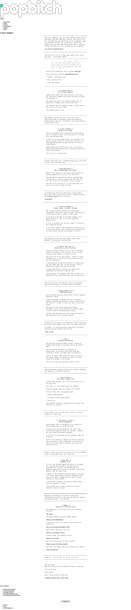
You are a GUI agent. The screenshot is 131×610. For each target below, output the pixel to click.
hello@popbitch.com (71, 74)
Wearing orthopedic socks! (55, 532)
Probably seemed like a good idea (56, 578)
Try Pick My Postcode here (54, 49)
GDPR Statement (8, 608)
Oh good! (49, 514)
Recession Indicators (8, 590)
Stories (5, 23)
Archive (5, 25)
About (5, 29)
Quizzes (5, 28)
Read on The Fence (53, 538)
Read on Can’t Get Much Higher (57, 544)
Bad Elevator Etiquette (9, 589)
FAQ (4, 606)
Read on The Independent (55, 519)
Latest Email (6, 22)
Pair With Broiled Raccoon (10, 593)
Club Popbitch (7, 26)
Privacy (5, 605)
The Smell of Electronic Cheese (11, 595)
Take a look (49, 331)
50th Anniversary (52, 549)
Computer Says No (8, 592)
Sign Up (65, 601)
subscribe (77, 71)
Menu (2, 19)
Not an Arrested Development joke (58, 527)
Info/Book (48, 199)
